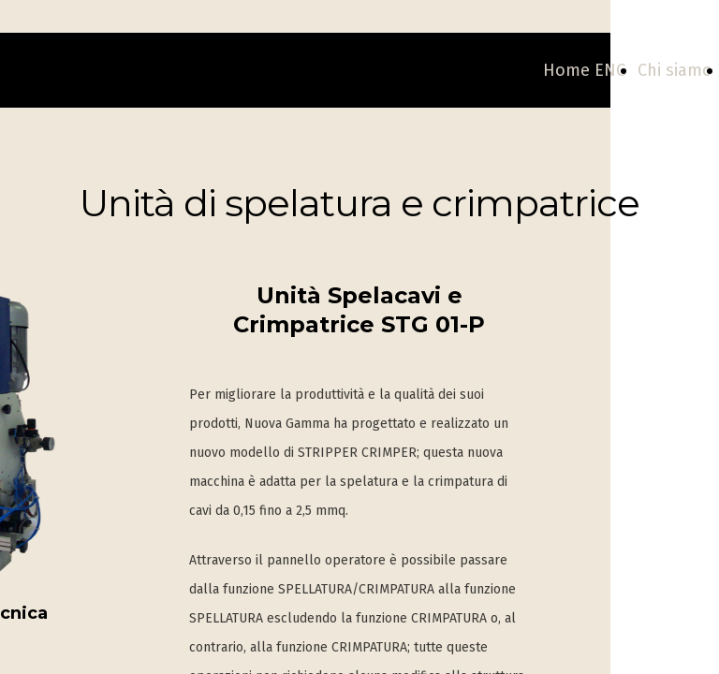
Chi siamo (675, 70)
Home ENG (584, 70)
